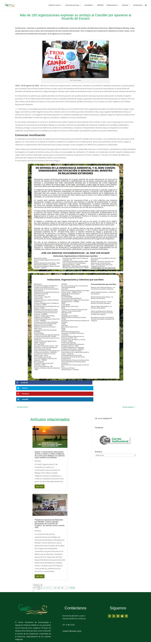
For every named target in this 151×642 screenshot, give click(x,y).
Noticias (38, 444)
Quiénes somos (54, 5)
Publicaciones (112, 5)
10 (55, 571)
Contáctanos (138, 5)
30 (62, 571)
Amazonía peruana (72, 5)
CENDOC (100, 5)
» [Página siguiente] (67, 571)
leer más (39, 469)
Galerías (125, 5)
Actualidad (88, 5)
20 (58, 571)
